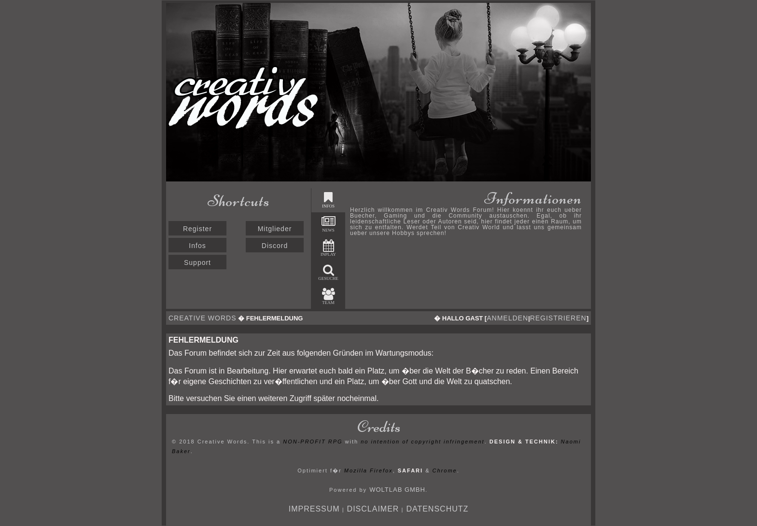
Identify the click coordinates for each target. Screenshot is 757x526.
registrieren (558, 318)
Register (197, 229)
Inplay (328, 248)
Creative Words (202, 318)
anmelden (507, 318)
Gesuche (328, 272)
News (329, 224)
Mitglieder (275, 229)
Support (197, 262)
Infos (197, 245)
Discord (275, 245)
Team (328, 296)
